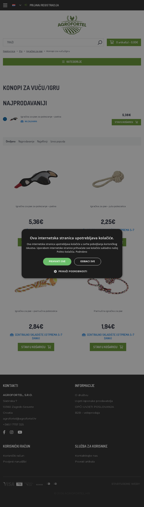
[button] (72, 271)
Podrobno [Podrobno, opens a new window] (81, 252)
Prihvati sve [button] (57, 261)
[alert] (72, 253)
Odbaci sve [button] (87, 261)
